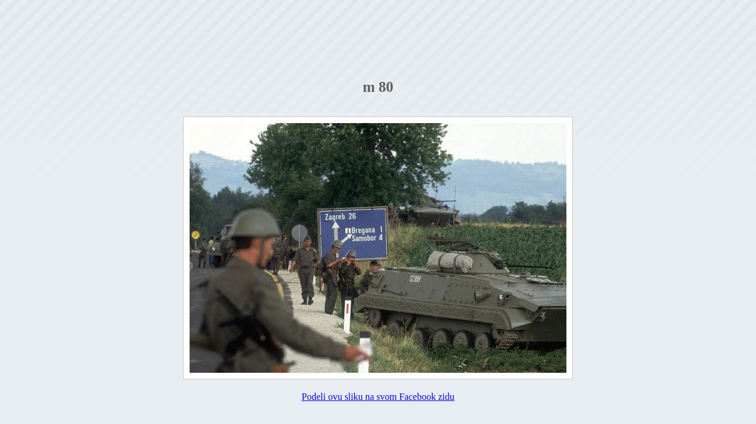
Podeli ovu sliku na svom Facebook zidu (378, 397)
